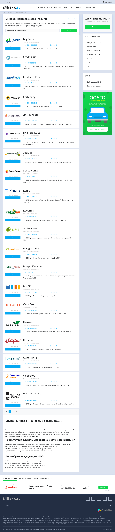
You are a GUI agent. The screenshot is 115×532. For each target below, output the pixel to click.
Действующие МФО (93, 82)
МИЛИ (27, 286)
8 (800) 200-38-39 (31, 328)
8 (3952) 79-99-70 (31, 197)
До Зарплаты (31, 115)
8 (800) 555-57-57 (31, 217)
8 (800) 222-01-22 (31, 177)
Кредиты (41, 7)
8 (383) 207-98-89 (31, 234)
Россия (7, 2)
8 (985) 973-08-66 (31, 310)
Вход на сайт (107, 2)
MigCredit (29, 39)
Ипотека (57, 7)
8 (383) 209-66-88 (31, 254)
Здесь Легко (30, 170)
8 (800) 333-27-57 (31, 364)
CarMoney (29, 97)
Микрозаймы (90, 47)
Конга (26, 190)
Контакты (6, 505)
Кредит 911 (30, 210)
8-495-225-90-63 (30, 83)
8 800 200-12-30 (30, 346)
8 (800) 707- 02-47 (31, 159)
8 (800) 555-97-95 (31, 382)
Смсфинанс (30, 357)
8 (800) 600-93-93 (31, 103)
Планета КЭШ (31, 132)
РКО (72, 7)
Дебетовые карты (92, 54)
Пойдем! (28, 340)
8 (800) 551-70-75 (31, 272)
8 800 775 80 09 (30, 63)
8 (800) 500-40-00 (31, 139)
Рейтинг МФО (72, 19)
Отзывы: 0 (53, 45)
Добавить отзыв (97, 27)
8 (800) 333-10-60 (31, 121)
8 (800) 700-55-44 (31, 292)
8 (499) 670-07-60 (31, 400)
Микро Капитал (32, 266)
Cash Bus (28, 304)
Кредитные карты (92, 51)
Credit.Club (29, 57)
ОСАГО (65, 7)
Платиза (28, 322)
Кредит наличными (93, 43)
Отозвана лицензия (93, 86)
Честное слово (32, 393)
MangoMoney (31, 248)
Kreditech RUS (31, 77)
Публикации (90, 7)
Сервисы (79, 7)
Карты (49, 7)
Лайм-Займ (30, 228)
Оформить (103, 487)
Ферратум (29, 375)
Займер (28, 152)
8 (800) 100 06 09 (31, 45)
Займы (35, 478)
